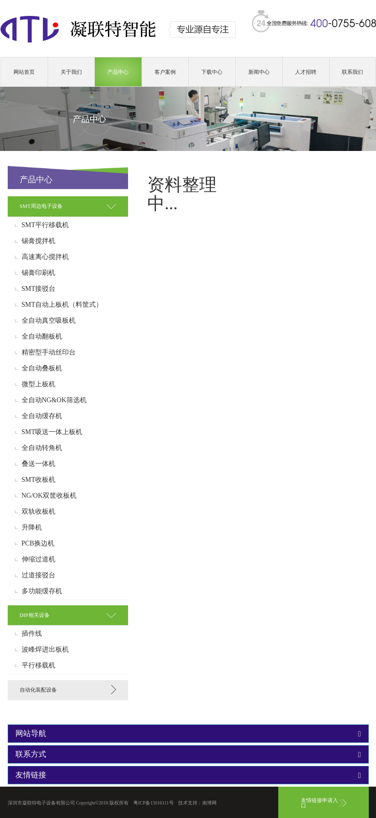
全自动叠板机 (42, 368)
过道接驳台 (38, 575)
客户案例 (165, 72)
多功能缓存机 (42, 591)
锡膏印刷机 (38, 273)
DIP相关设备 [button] (35, 615)
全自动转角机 (42, 448)
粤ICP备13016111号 (153, 802)
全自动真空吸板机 (49, 320)
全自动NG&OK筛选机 (54, 400)
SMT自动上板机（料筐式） (62, 304)
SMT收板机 (39, 480)
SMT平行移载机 (45, 225)
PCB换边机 (38, 543)
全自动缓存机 (42, 416)
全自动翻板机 (42, 336)
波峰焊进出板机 (45, 649)
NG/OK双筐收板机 (49, 495)
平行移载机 (38, 665)
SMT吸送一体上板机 (52, 432)
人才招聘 (305, 72)
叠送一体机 (38, 464)
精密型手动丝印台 (49, 352)
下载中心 (211, 72)
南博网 (209, 802)
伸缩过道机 (38, 559)
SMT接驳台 (39, 289)
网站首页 (24, 72)
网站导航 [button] (188, 733)
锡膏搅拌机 (38, 241)
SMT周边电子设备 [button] (41, 206)
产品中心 (118, 72)
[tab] (68, 206)
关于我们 (71, 72)
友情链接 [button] (188, 775)
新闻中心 (259, 72)
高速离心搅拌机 (45, 257)
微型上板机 (38, 384)
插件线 (32, 633)
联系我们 (352, 72)
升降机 (32, 527)
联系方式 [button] (188, 754)
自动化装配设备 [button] (38, 690)
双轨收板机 (38, 511)
